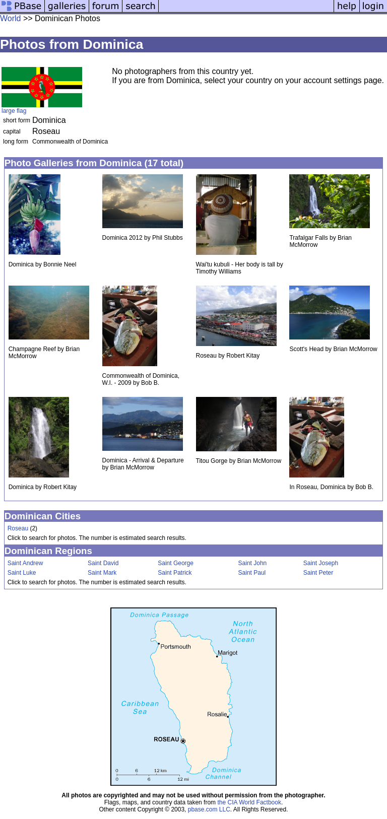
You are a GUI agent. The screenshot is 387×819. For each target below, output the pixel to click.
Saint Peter (318, 572)
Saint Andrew (25, 563)
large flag (14, 110)
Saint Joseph (320, 563)
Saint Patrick (174, 572)
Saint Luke (22, 572)
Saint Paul (252, 572)
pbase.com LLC (209, 809)
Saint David (103, 563)
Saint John (252, 563)
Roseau (18, 528)
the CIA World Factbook (249, 802)
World (10, 18)
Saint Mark (102, 572)
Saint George (176, 563)
